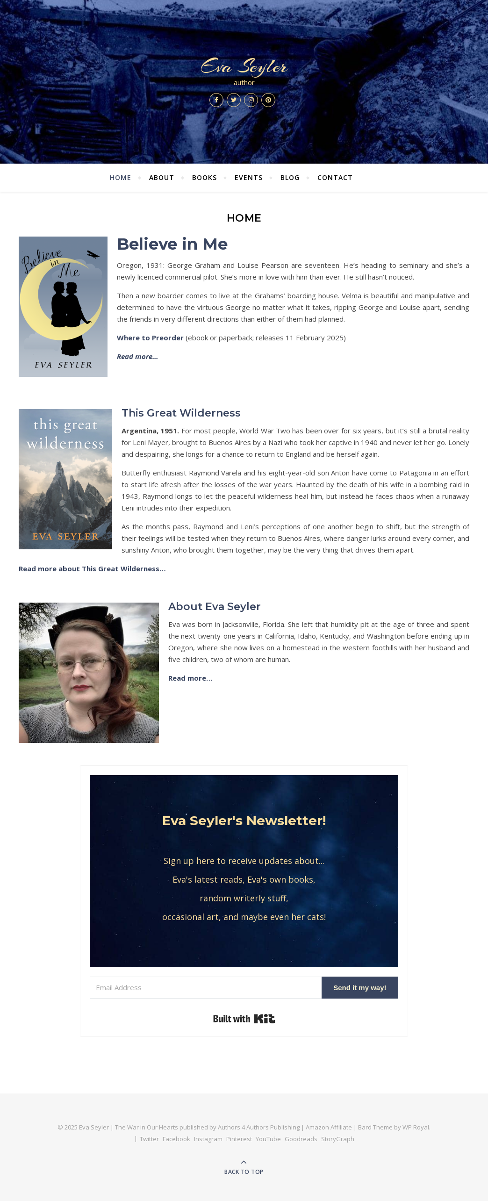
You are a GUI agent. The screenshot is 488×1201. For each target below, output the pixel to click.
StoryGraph (337, 1139)
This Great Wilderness (181, 413)
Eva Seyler (244, 66)
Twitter (149, 1139)
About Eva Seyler (214, 606)
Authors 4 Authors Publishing (259, 1127)
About (161, 177)
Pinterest (239, 1139)
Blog (290, 177)
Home (120, 177)
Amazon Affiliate (329, 1127)
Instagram (208, 1139)
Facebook (176, 1139)
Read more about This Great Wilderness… (92, 568)
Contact (335, 177)
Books (204, 177)
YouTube (268, 1139)
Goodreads (301, 1139)
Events (249, 177)
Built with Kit (244, 1018)
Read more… (190, 678)
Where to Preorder (150, 337)
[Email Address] (206, 988)
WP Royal (415, 1127)
